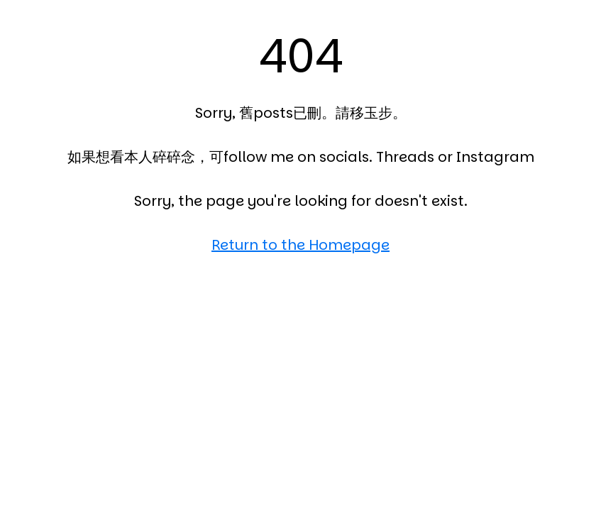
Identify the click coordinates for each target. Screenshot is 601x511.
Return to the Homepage (300, 245)
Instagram (495, 157)
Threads (405, 157)
